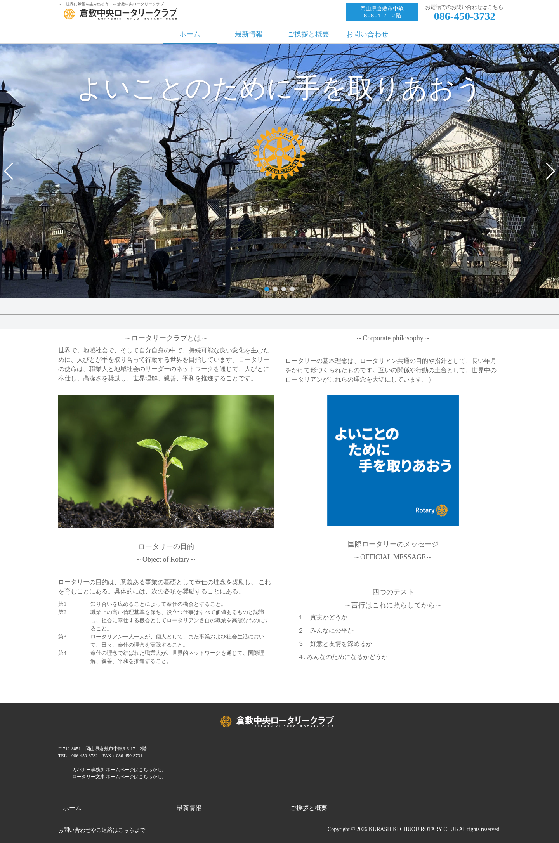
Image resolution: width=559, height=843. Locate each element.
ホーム (189, 34)
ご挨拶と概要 (308, 34)
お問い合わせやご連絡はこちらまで (101, 830)
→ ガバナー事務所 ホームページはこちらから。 (112, 769)
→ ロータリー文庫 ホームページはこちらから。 (112, 776)
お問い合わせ (367, 34)
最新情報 (249, 34)
